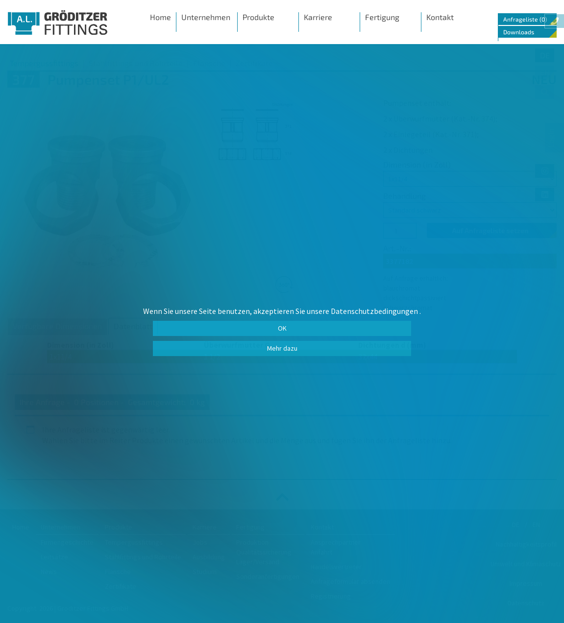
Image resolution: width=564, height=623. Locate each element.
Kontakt (440, 17)
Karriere (318, 17)
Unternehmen (205, 17)
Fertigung (382, 17)
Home (160, 17)
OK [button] (282, 328)
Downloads (518, 31)
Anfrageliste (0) (525, 19)
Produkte (258, 17)
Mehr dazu (282, 348)
